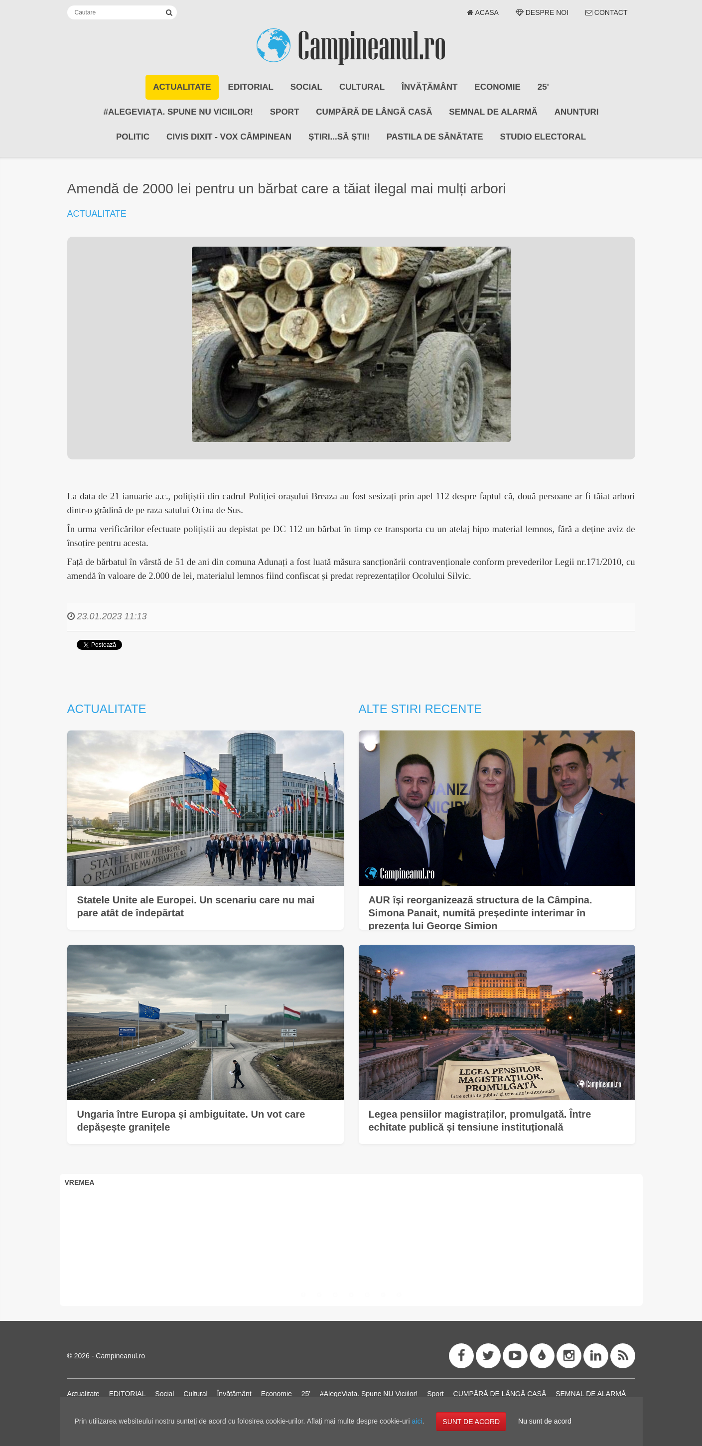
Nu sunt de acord (544, 1421)
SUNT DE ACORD (471, 1422)
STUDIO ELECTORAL (543, 137)
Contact (606, 12)
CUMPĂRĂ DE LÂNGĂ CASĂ (374, 112)
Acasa (483, 12)
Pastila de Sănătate (435, 137)
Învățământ (429, 87)
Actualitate (182, 87)
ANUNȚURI (577, 112)
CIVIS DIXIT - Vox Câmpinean (228, 137)
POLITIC (132, 137)
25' (543, 87)
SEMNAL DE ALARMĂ (493, 112)
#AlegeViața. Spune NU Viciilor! (178, 112)
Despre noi (542, 12)
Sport (284, 112)
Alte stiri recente (420, 709)
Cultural (362, 87)
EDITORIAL (251, 87)
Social (306, 87)
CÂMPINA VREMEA (351, 1228)
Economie (497, 87)
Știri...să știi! (339, 137)
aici (417, 1421)
